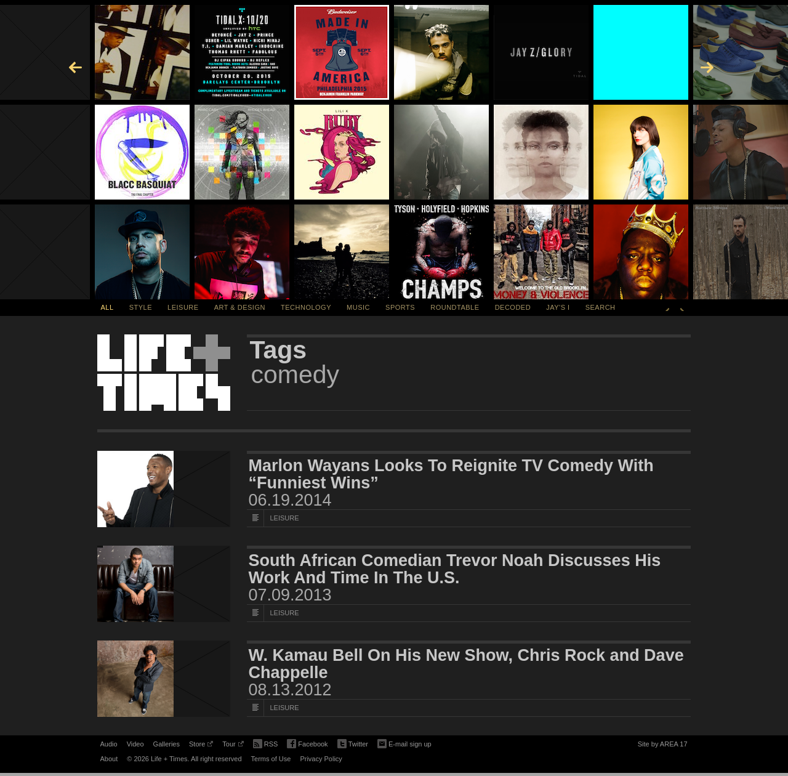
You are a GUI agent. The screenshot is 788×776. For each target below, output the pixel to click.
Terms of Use (271, 758)
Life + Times (163, 372)
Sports (400, 307)
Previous (667, 307)
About (109, 758)
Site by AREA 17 (663, 745)
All (107, 307)
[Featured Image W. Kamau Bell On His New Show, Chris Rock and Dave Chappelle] (163, 679)
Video (135, 744)
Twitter (352, 744)
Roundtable (454, 307)
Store (201, 745)
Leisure (183, 307)
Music (358, 307)
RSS (265, 742)
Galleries (166, 744)
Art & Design (239, 307)
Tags (278, 349)
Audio (109, 744)
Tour (232, 745)
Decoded (513, 307)
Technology (306, 307)
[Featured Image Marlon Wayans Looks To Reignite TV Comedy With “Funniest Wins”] (163, 489)
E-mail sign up (404, 742)
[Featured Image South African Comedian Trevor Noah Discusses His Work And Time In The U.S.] (163, 584)
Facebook (307, 744)
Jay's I (557, 307)
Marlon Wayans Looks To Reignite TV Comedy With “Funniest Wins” (451, 474)
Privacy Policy (321, 758)
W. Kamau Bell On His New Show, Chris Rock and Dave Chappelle (466, 664)
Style (140, 307)
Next (682, 307)
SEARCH (600, 307)
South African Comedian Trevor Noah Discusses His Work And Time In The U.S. (455, 569)
